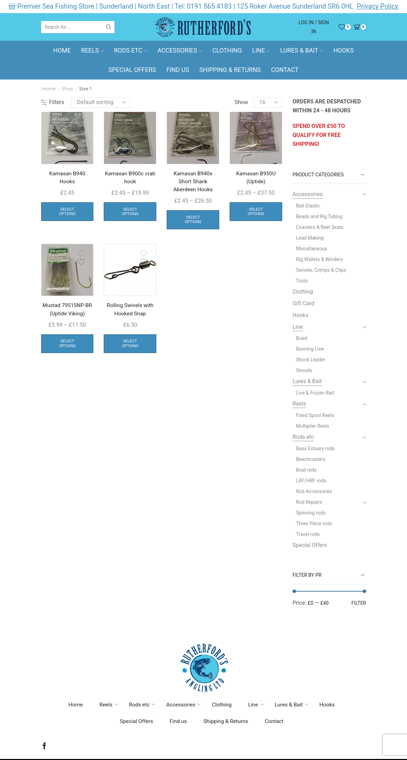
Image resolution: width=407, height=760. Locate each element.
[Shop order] (100, 102)
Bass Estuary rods (315, 448)
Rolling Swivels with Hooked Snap (130, 311)
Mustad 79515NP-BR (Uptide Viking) (67, 311)
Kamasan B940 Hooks (67, 177)
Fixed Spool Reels (315, 415)
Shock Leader (310, 359)
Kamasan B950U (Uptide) (255, 177)
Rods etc (130, 50)
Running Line (310, 349)
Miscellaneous (311, 248)
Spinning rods (310, 513)
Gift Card (303, 303)
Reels (92, 50)
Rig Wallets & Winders (319, 259)
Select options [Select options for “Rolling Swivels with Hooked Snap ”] (130, 346)
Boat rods (306, 470)
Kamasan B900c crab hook (130, 177)
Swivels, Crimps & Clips (321, 270)
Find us (177, 69)
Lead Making (310, 238)
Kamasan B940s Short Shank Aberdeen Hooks (193, 182)
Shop (67, 88)
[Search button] (108, 27)
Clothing (227, 50)
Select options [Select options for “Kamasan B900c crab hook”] (130, 212)
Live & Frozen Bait (315, 393)
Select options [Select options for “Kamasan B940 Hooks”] (67, 212)
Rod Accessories (314, 491)
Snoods (304, 370)
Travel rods (308, 534)
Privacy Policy (377, 6)
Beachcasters (310, 459)
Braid (301, 338)
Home (62, 50)
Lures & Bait (301, 50)
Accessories (180, 50)
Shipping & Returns (229, 69)
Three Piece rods (314, 523)
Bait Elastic (308, 205)
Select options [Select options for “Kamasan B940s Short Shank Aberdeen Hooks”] (193, 221)
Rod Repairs (309, 502)
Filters (52, 102)
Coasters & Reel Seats (319, 227)
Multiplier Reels (312, 426)
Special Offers (132, 69)
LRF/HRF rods (311, 480)
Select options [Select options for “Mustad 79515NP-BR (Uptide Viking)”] (67, 346)
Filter (358, 603)
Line (261, 50)
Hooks (343, 50)
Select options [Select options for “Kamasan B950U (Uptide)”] (256, 212)
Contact (285, 69)
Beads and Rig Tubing (319, 216)
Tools (302, 281)
